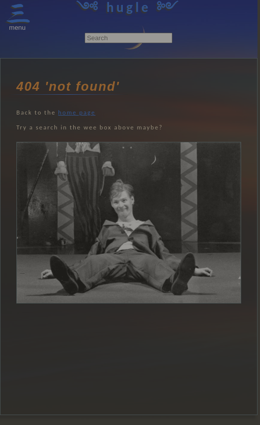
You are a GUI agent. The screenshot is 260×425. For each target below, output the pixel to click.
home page (76, 112)
